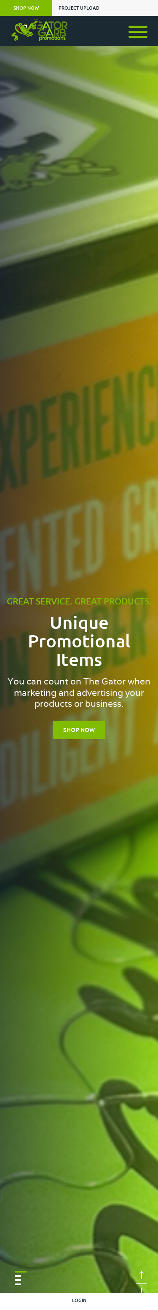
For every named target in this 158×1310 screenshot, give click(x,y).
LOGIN (79, 1300)
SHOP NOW (26, 8)
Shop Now (79, 730)
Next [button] (141, 1292)
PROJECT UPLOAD (79, 8)
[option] (79, 662)
